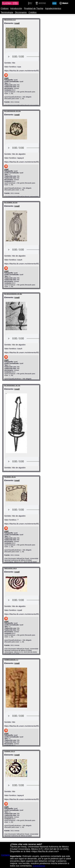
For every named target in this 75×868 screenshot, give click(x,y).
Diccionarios (21, 12)
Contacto (5, 855)
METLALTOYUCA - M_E (10, 19)
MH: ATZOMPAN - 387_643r (10, 202)
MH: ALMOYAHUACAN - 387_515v (12, 111)
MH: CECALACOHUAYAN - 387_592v (13, 294)
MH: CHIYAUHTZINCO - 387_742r (12, 385)
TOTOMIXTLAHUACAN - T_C (11, 659)
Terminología (7, 12)
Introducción (16, 8)
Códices (4, 8)
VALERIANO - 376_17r (9, 751)
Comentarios (39, 866)
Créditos (32, 12)
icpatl (17, 23)
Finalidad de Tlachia (33, 8)
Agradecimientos (53, 8)
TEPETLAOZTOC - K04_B (10, 568)
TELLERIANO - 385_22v (10, 476)
